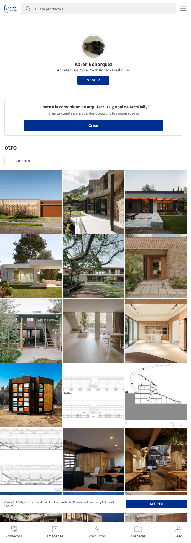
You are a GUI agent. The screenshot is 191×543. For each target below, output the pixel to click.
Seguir (93, 80)
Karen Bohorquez (93, 64)
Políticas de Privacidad (86, 502)
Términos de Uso (63, 502)
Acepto (156, 504)
